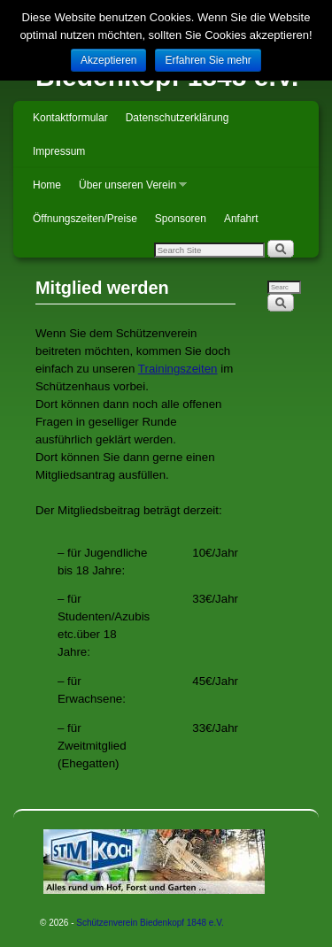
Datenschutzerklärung (177, 118)
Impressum (59, 151)
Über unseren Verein (128, 190)
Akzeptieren (108, 60)
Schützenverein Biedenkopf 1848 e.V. (149, 923)
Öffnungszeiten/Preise (85, 218)
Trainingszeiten (178, 368)
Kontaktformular (70, 118)
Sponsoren (180, 218)
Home (47, 185)
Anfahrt (241, 218)
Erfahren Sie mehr (208, 60)
